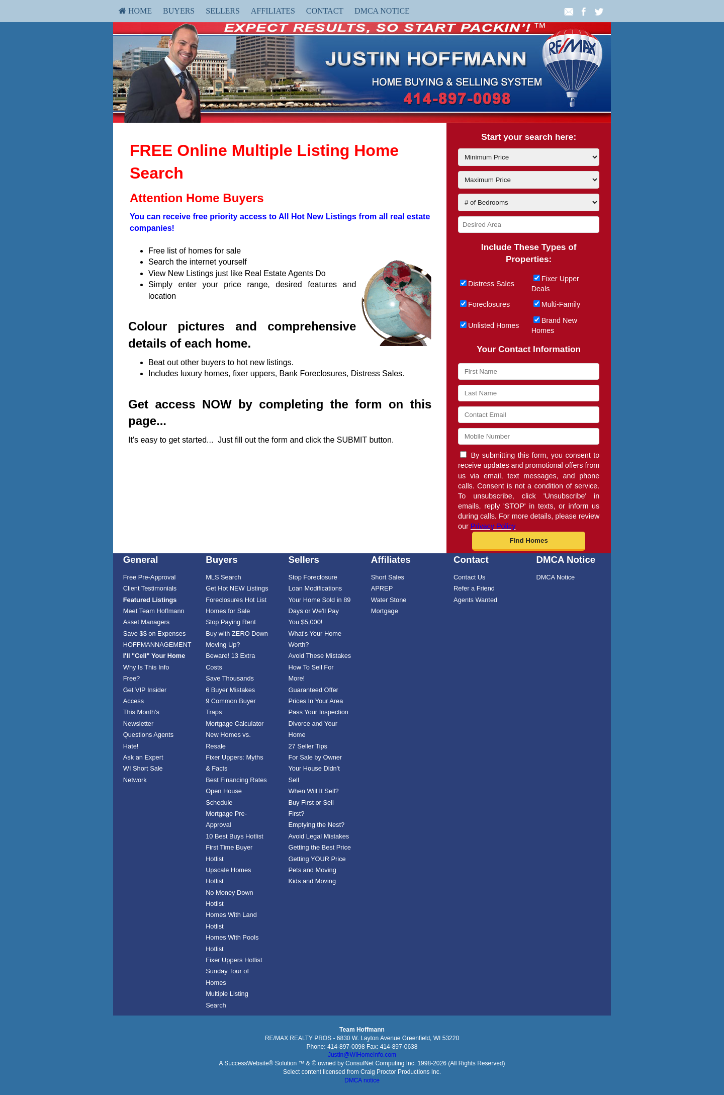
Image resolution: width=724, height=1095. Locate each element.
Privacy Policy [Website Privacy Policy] (493, 526)
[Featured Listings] (150, 600)
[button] (528, 541)
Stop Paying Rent (231, 622)
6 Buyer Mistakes (230, 690)
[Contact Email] (528, 414)
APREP (382, 588)
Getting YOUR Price (316, 859)
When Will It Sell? (313, 791)
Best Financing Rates (236, 780)
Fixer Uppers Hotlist (234, 960)
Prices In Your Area (315, 701)
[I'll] (154, 655)
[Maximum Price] (528, 180)
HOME (135, 11)
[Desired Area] (528, 224)
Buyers (179, 11)
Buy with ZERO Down (237, 633)
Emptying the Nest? (316, 824)
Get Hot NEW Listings (237, 588)
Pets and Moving (312, 870)
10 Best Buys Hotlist (234, 836)
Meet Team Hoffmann (154, 611)
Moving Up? (223, 644)
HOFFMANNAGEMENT (157, 644)
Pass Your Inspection (318, 712)
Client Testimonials (149, 588)
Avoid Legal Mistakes (318, 836)
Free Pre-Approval (149, 577)
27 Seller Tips (307, 746)
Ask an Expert (143, 757)
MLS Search (223, 577)
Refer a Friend (474, 588)
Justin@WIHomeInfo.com (362, 1054)
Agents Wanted (475, 600)
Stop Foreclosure (312, 577)
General (140, 559)
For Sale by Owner (315, 757)
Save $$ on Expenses (154, 633)
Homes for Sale (228, 611)
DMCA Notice (382, 11)
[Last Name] (528, 393)
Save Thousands (230, 678)
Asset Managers (146, 622)
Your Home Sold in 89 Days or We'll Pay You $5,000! (319, 611)
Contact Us (469, 577)
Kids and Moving (312, 881)
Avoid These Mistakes (319, 655)
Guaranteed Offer (313, 690)
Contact (324, 11)
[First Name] (528, 371)
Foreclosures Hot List (236, 600)
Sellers (223, 11)
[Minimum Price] (528, 157)
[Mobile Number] (528, 436)
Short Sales (387, 577)
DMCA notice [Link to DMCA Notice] (362, 1080)
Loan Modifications (315, 588)
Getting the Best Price (319, 847)
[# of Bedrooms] (528, 202)
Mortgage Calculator (234, 723)
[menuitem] (135, 11)
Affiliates (273, 11)
